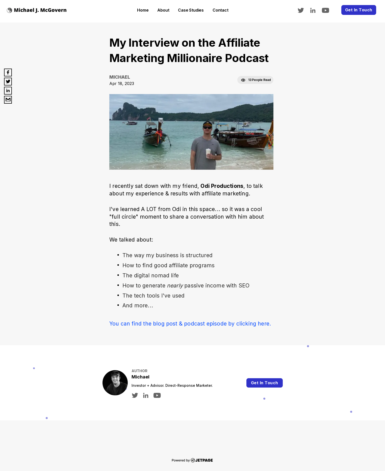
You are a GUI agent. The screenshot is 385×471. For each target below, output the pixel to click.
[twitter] (303, 10)
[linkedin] (315, 10)
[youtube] (328, 10)
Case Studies (191, 10)
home (142, 10)
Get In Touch (358, 9)
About (163, 10)
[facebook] (8, 72)
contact (220, 10)
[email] (8, 100)
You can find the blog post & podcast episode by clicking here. (190, 323)
